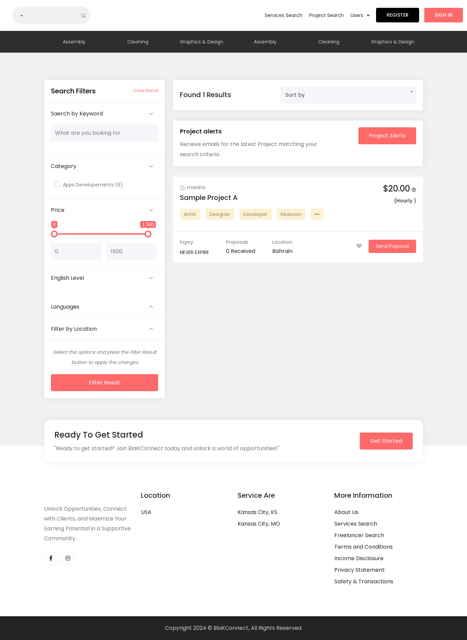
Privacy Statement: (360, 570)
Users (360, 15)
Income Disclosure (359, 558)
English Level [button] (67, 278)
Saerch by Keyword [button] (77, 113)
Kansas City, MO (259, 524)
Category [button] (63, 166)
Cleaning (137, 41)
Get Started (386, 441)
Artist (190, 214)
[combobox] (348, 95)
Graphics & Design (201, 41)
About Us (346, 512)
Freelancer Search (359, 535)
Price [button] (57, 210)
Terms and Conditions (363, 547)
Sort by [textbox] (295, 95)
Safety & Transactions (363, 581)
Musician (291, 214)
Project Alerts (387, 136)
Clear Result (145, 90)
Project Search (326, 15)
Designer (219, 214)
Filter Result (104, 382)
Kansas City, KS (257, 512)
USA (146, 512)
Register (398, 15)
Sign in (443, 15)
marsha (192, 187)
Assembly (74, 41)
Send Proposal (392, 246)
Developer (255, 214)
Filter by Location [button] (74, 329)
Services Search (283, 15)
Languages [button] (65, 307)
